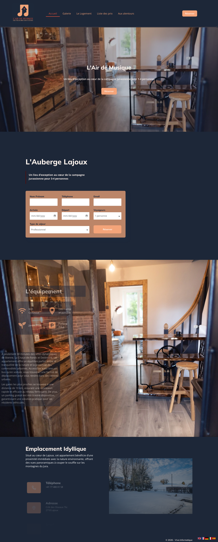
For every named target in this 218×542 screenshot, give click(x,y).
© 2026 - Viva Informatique (179, 540)
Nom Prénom (37, 196)
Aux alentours (126, 13)
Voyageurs (99, 210)
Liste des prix (104, 13)
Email (97, 196)
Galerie (67, 13)
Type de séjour (38, 224)
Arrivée (34, 210)
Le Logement (83, 13)
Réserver (109, 91)
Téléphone (67, 196)
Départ (65, 210)
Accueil (53, 13)
